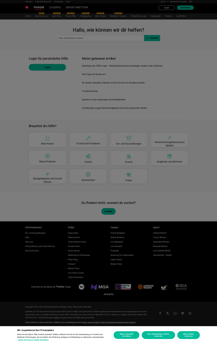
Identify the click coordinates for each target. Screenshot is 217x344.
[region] (108, 335)
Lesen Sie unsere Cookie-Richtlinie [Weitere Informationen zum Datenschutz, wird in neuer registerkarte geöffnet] (33, 340)
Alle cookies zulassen (188, 335)
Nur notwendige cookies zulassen (158, 335)
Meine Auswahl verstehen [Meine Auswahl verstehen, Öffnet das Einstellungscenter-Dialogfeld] (126, 335)
